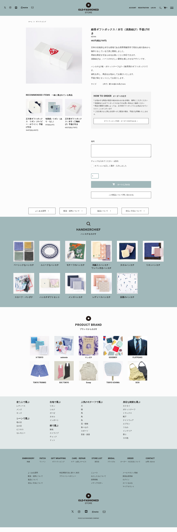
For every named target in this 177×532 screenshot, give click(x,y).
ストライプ (54, 436)
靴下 (125, 419)
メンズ (19, 412)
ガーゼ (52, 415)
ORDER (132, 464)
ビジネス (20, 433)
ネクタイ (127, 408)
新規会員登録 (129, 481)
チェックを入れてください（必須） (105, 160)
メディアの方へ (97, 487)
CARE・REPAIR (78, 464)
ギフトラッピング (43, 21)
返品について (104, 212)
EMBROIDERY (24, 464)
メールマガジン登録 (132, 477)
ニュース (94, 477)
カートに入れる (121, 183)
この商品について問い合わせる (121, 194)
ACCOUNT (132, 8)
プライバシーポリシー (67, 481)
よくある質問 (42, 212)
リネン (52, 408)
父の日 (19, 429)
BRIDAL (112, 464)
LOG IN (153, 8)
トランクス (127, 415)
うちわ (126, 431)
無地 (52, 433)
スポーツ (85, 435)
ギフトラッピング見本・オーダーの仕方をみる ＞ (121, 120)
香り (125, 438)
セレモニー (21, 436)
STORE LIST (97, 464)
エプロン (127, 427)
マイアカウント (130, 491)
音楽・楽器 (86, 438)
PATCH (40, 464)
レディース (21, 408)
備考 (93, 141)
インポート (54, 423)
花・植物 (85, 427)
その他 (126, 442)
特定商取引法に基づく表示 (68, 477)
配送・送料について (73, 212)
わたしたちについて (99, 481)
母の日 (19, 425)
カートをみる (129, 487)
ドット (52, 444)
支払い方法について (135, 212)
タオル (52, 419)
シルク (52, 412)
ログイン (127, 484)
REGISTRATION (143, 8)
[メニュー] (170, 8)
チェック (53, 440)
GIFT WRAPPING (56, 464)
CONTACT (154, 464)
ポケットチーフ (129, 412)
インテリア (127, 435)
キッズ (19, 415)
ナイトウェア (128, 423)
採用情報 (94, 484)
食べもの (85, 431)
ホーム (30, 21)
